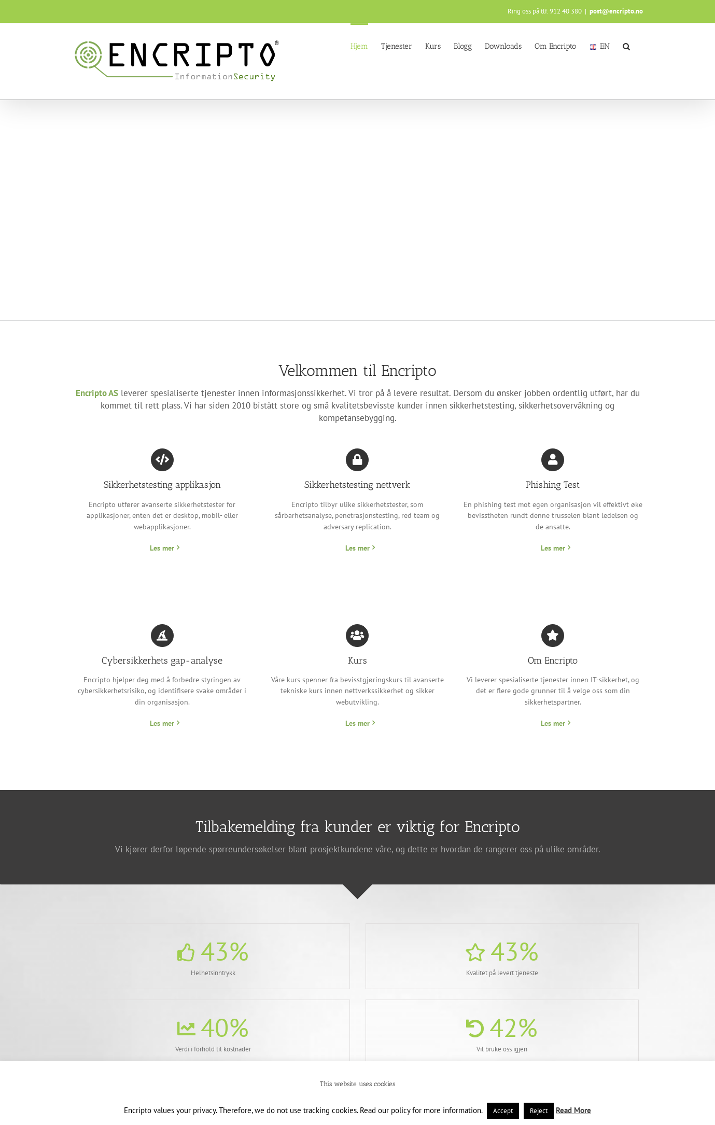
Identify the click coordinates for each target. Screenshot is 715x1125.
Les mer (162, 548)
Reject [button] (539, 1110)
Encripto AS (97, 393)
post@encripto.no (616, 11)
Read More (573, 1110)
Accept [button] (503, 1110)
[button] (626, 45)
